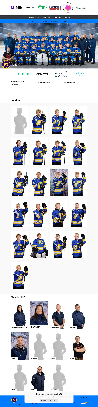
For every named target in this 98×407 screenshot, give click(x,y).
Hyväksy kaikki (44, 400)
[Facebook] (81, 398)
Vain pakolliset (53, 400)
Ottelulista (14, 89)
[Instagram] (85, 398)
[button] (7, 46)
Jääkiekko (46, 17)
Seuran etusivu (34, 17)
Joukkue (44, 21)
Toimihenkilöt (55, 21)
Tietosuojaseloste (15, 404)
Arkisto (67, 17)
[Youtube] (83, 398)
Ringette (57, 17)
